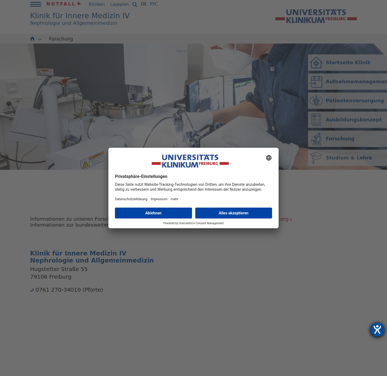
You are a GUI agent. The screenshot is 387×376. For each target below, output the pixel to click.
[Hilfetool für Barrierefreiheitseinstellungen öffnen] (377, 329)
